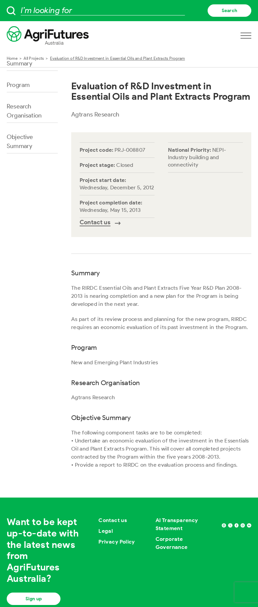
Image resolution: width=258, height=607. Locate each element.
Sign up (34, 599)
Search (229, 10)
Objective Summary (20, 141)
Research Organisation (24, 111)
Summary (19, 63)
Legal (105, 531)
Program (18, 85)
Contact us (112, 520)
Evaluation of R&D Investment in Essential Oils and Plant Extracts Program (117, 58)
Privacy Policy (116, 542)
